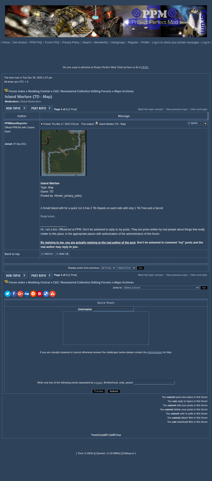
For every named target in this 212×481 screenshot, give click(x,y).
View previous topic (177, 109)
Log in (206, 42)
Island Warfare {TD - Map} (28, 97)
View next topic (198, 109)
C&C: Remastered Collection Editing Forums (82, 91)
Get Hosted (20, 42)
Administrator (154, 352)
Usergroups (118, 42)
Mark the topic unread (150, 109)
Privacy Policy (71, 42)
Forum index (17, 91)
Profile (145, 42)
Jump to (117, 287)
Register (133, 42)
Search (87, 42)
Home (6, 42)
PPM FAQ (36, 42)
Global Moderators (30, 101)
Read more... (48, 216)
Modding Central (39, 91)
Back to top (12, 254)
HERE (144, 67)
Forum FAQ (52, 42)
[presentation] (40, 367)
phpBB (104, 435)
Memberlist (101, 42)
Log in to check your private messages (176, 42)
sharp (99, 382)
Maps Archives (124, 91)
